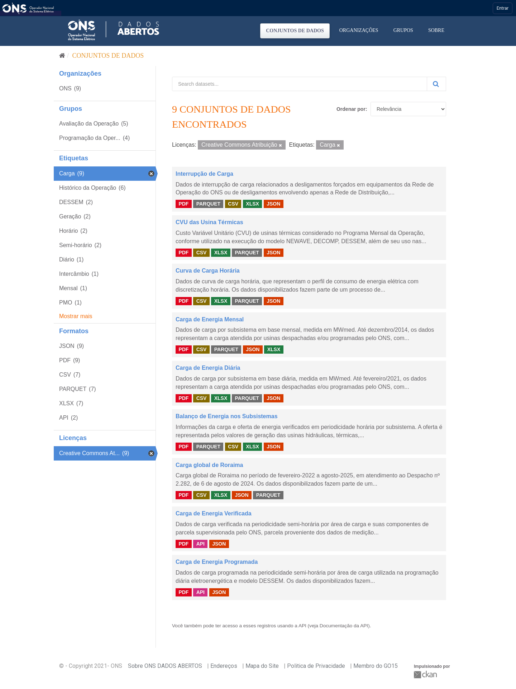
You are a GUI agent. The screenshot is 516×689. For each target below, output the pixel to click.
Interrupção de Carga (204, 174)
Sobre (436, 30)
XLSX (252, 204)
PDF (183, 204)
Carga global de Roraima (209, 465)
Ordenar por (351, 109)
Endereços (223, 665)
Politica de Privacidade (316, 665)
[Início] (62, 55)
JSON (273, 204)
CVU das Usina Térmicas (209, 222)
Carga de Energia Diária (208, 368)
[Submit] (436, 84)
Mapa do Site (262, 665)
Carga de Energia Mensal (210, 319)
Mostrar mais (75, 316)
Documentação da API (344, 625)
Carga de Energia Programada (217, 562)
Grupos (403, 30)
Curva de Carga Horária (208, 271)
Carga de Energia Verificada (214, 513)
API (200, 543)
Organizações (358, 30)
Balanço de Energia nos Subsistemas (227, 416)
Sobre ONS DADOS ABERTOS (165, 665)
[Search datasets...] (299, 84)
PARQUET (208, 204)
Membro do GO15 (375, 665)
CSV (233, 204)
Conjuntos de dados (295, 30)
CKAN (426, 674)
